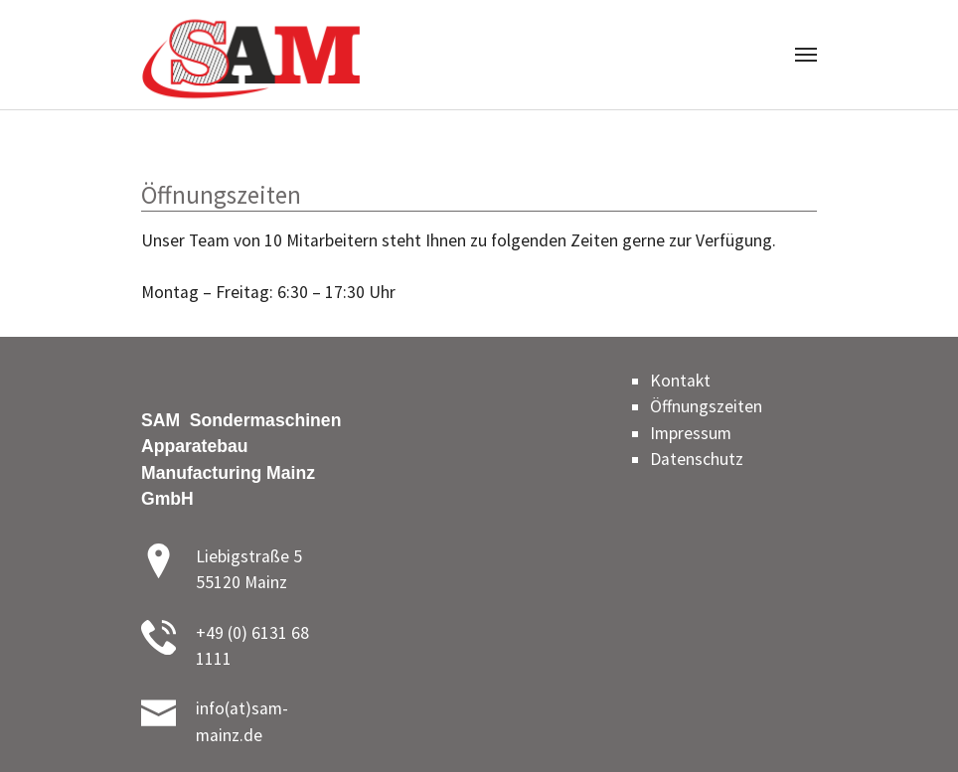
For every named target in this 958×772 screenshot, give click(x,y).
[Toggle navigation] (806, 55)
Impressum (690, 433)
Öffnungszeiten (706, 406)
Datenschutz (696, 459)
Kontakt (680, 380)
